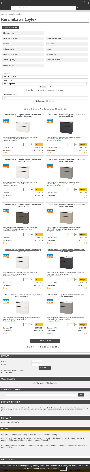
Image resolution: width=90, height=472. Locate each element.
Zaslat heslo (8, 372)
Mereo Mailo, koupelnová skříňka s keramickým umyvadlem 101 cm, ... (23, 115)
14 (56, 109)
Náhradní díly (51, 54)
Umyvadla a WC (8, 65)
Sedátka (49, 49)
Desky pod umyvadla (10, 38)
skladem (41, 90)
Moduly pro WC (8, 49)
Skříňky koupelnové (53, 60)
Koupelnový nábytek (53, 38)
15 (59, 109)
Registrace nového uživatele (14, 371)
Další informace (52, 469)
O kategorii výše (8, 33)
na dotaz (31, 90)
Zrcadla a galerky (9, 60)
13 (53, 109)
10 (45, 109)
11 (48, 109)
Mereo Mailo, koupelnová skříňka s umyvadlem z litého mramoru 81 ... (66, 250)
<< (25, 109)
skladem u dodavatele (55, 90)
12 (50, 109)
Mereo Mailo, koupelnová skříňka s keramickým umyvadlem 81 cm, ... (67, 115)
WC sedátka (50, 44)
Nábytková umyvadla (10, 54)
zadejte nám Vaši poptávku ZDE (12, 422)
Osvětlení (6, 44)
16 (61, 109)
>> (65, 109)
